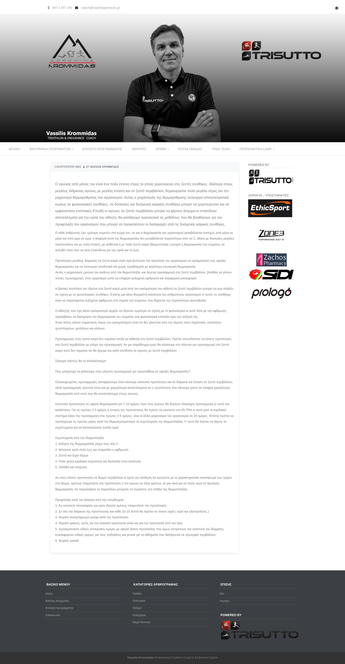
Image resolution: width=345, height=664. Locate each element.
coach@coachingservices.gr (100, 7)
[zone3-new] (271, 250)
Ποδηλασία (138, 600)
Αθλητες (139, 149)
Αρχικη (14, 149)
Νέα (222, 593)
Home (49, 593)
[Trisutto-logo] (271, 183)
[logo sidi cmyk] (271, 280)
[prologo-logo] (271, 302)
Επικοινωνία (53, 615)
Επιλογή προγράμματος (59, 607)
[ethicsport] (270, 216)
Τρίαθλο (137, 593)
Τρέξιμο (136, 607)
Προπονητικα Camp (256, 149)
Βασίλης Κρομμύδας (57, 600)
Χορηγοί (224, 600)
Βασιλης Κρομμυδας (104, 166)
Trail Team (221, 149)
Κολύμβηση (139, 615)
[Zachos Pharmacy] (271, 265)
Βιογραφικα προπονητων (50, 149)
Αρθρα (161, 149)
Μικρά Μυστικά (141, 622)
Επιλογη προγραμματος (102, 149)
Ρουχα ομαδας (190, 149)
